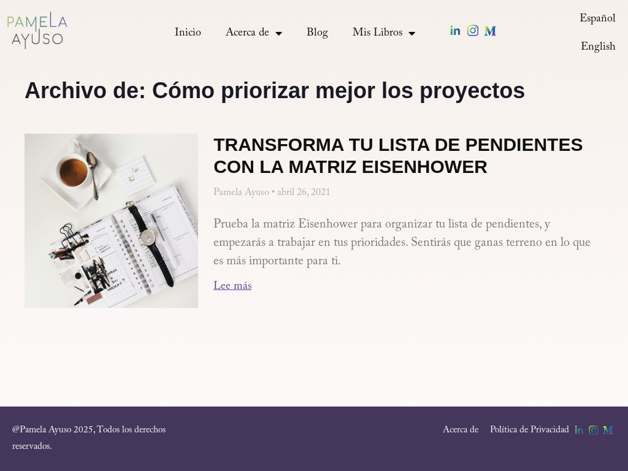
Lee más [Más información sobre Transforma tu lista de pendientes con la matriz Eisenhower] (232, 286)
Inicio (188, 33)
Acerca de (254, 33)
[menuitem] (597, 19)
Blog (317, 33)
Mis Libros (384, 33)
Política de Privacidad (529, 430)
